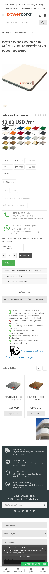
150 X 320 (19, 167)
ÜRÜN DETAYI (24, 285)
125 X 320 (19, 160)
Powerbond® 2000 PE (24, 32)
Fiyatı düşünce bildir (13, 268)
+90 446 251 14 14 (11, 8)
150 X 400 (31, 167)
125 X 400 (31, 160)
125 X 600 (7, 167)
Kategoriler (18, 570)
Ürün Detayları (32, 5)
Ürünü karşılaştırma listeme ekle (18, 263)
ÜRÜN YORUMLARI (36, 292)
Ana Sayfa (6, 32)
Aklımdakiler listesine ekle (16, 274)
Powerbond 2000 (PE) (18, 115)
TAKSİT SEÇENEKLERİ (13, 292)
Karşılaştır (38, 263)
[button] (44, 361)
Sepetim (31, 570)
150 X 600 (7, 173)
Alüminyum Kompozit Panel (14, 5)
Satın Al (40, 255)
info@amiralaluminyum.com (33, 8)
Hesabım (43, 570)
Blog (41, 5)
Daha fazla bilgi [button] (24, 556)
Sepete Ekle (25, 255)
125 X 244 (7, 160)
